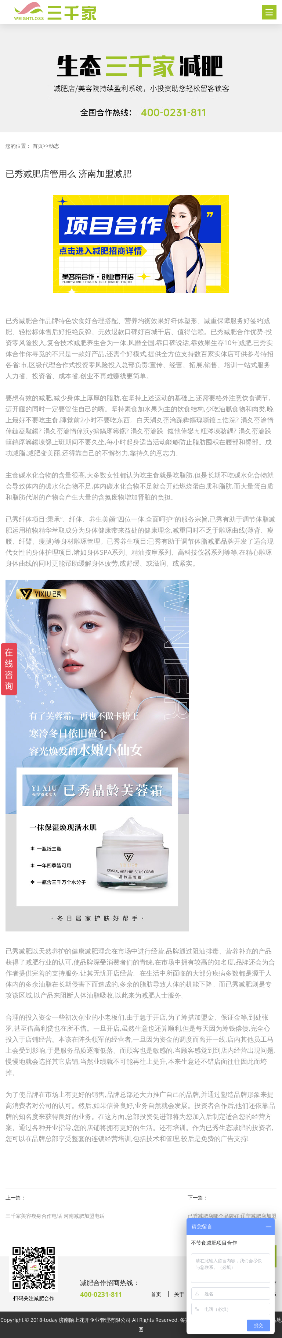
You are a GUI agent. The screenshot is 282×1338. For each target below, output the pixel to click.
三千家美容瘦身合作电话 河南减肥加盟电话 (55, 1215)
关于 (179, 1294)
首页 (38, 145)
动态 (54, 145)
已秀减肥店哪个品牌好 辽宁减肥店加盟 (232, 1215)
